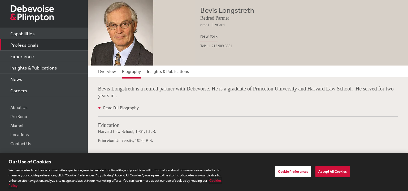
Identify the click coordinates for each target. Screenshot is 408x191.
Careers (18, 90)
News (16, 79)
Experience (22, 56)
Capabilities (22, 33)
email (204, 24)
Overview (107, 71)
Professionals (24, 45)
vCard (220, 24)
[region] (204, 172)
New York (209, 36)
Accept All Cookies (332, 171)
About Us (19, 107)
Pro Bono (18, 116)
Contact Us (20, 143)
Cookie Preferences (293, 171)
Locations (19, 134)
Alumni (16, 125)
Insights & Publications (33, 68)
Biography (131, 71)
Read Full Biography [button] (121, 107)
